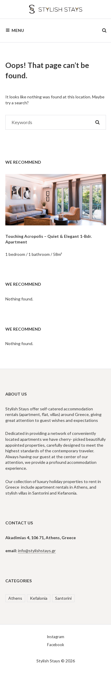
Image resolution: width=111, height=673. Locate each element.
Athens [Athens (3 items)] (15, 598)
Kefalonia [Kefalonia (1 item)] (38, 598)
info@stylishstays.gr (37, 550)
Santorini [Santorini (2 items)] (63, 598)
